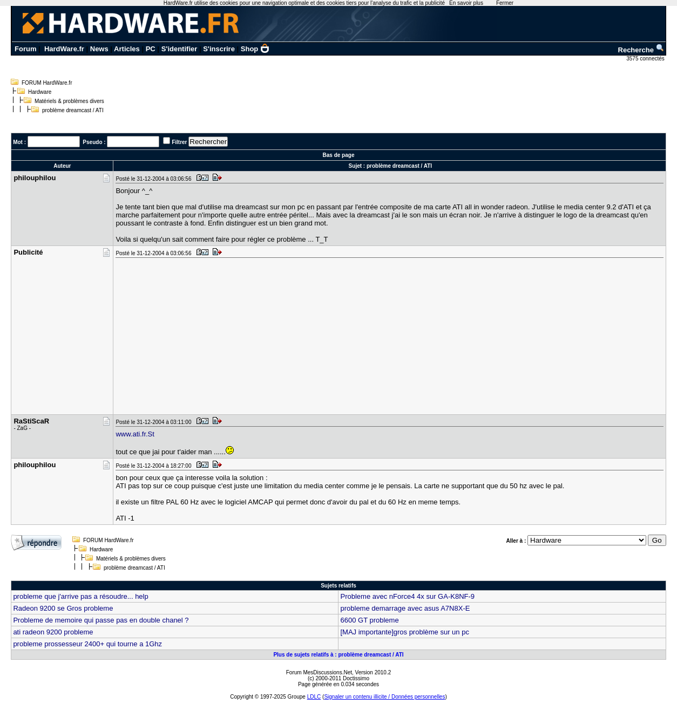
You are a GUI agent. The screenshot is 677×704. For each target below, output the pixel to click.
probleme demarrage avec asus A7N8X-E (405, 608)
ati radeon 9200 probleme (53, 632)
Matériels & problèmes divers (69, 101)
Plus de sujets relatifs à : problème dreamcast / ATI (338, 655)
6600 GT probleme (369, 620)
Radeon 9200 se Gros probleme (63, 608)
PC (150, 49)
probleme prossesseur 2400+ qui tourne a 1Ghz (87, 644)
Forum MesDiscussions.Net (319, 672)
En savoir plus (466, 3)
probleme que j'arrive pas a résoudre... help (80, 596)
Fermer (504, 3)
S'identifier (179, 49)
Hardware (39, 92)
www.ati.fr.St (135, 434)
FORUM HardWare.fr (47, 83)
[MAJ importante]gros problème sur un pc (404, 632)
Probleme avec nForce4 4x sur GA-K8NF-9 (407, 596)
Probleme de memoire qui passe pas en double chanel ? (100, 620)
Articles (127, 49)
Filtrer (179, 142)
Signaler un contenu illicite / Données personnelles (384, 697)
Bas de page (339, 155)
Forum (25, 49)
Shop (255, 49)
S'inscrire (219, 49)
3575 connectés (646, 58)
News (99, 49)
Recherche (641, 50)
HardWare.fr (64, 49)
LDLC (314, 697)
